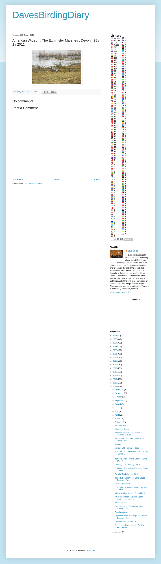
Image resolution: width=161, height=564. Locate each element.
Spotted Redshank (122, 484)
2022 (115, 350)
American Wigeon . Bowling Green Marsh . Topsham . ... (129, 498)
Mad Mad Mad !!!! (122, 425)
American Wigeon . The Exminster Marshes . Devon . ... (129, 434)
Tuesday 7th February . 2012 (126, 474)
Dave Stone (133, 251)
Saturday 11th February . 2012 (127, 465)
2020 (115, 357)
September (120, 400)
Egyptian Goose (121, 512)
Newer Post (18, 179)
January (118, 532)
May (117, 411)
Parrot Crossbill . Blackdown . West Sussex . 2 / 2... (129, 507)
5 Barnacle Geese (122, 429)
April (117, 415)
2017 (115, 368)
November (119, 393)
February (119, 422)
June (117, 408)
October (118, 397)
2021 (115, 354)
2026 (115, 336)
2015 (115, 376)
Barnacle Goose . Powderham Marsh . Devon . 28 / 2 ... (130, 439)
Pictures (118, 444)
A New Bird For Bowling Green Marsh (130, 493)
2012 (115, 386)
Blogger (91, 550)
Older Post (95, 179)
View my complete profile (120, 292)
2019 (115, 361)
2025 (115, 339)
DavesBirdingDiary (50, 15)
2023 (115, 347)
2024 (115, 343)
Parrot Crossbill (121, 503)
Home (56, 179)
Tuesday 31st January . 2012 (126, 522)
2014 (115, 379)
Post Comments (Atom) (33, 184)
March (118, 419)
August (118, 404)
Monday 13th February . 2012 (127, 448)
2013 (115, 383)
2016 (115, 372)
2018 (115, 365)
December (119, 389)
